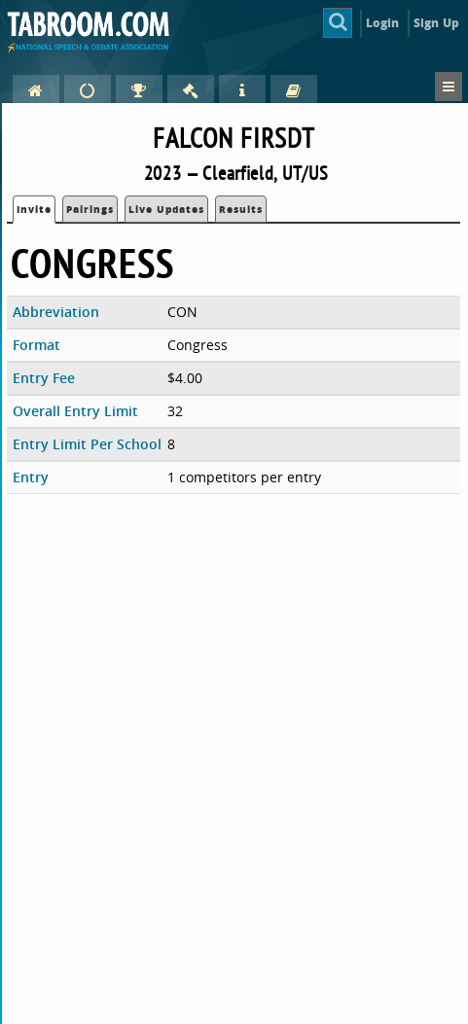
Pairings (90, 209)
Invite (34, 209)
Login (383, 23)
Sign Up (436, 23)
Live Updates (166, 209)
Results (241, 209)
